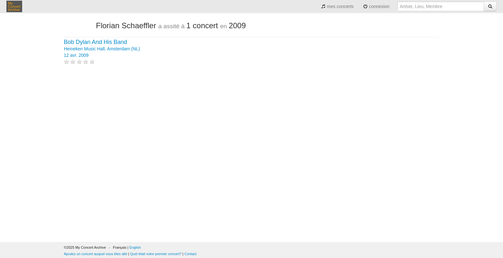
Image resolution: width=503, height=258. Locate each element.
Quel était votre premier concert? (156, 254)
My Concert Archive (14, 6)
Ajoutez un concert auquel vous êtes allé (95, 254)
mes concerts (337, 6)
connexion (376, 6)
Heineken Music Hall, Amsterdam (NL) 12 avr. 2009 (102, 49)
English (135, 247)
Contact (190, 254)
